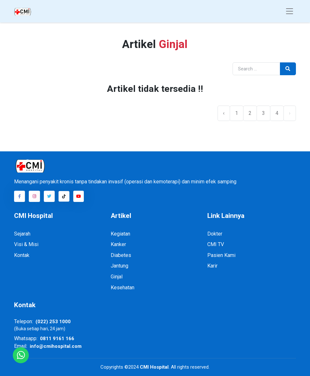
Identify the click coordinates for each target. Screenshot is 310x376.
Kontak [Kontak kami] (21, 255)
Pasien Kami (221, 255)
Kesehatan (122, 287)
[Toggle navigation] (289, 11)
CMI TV (215, 244)
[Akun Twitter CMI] (49, 196)
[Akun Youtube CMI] (78, 196)
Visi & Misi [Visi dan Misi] (26, 244)
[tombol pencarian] (288, 69)
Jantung (119, 266)
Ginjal (117, 277)
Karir (212, 266)
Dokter (214, 234)
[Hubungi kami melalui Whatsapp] (21, 355)
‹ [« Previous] (224, 113)
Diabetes (121, 255)
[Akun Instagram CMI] (34, 196)
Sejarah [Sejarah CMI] (22, 234)
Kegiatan (120, 234)
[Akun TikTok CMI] (64, 196)
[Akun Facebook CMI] (19, 196)
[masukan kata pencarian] (256, 69)
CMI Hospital (154, 367)
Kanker (118, 244)
